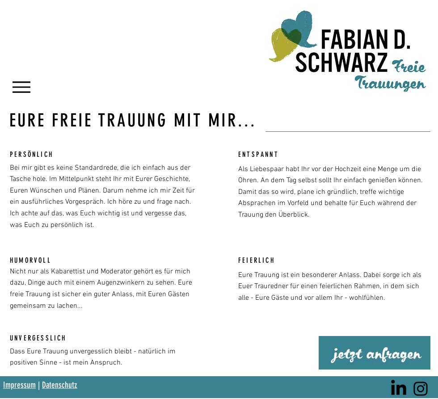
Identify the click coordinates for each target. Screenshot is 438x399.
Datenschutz (59, 385)
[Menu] (21, 87)
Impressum (19, 385)
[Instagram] (420, 388)
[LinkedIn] (398, 388)
